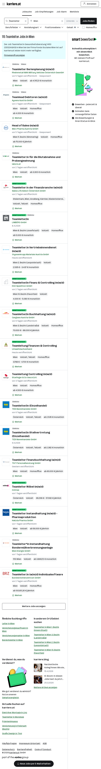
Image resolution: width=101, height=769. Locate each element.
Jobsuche (27, 11)
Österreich (18, 417)
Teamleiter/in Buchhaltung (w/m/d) (33, 314)
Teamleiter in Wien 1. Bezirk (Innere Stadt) (46, 628)
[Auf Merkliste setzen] (17, 85)
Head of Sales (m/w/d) (25, 125)
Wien (31, 37)
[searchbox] (16, 21)
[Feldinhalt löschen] (25, 21)
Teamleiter (12, 37)
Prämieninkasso (10, 721)
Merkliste (74, 11)
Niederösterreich (57, 199)
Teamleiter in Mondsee (13, 717)
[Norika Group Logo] (15, 758)
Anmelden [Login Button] (89, 3)
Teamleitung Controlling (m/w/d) (32, 374)
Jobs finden (89, 21)
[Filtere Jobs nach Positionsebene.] (56, 28)
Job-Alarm (62, 11)
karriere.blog (41, 659)
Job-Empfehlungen (44, 11)
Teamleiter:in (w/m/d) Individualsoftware (37, 574)
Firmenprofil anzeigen (14, 55)
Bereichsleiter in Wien (12, 640)
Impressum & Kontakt (29, 743)
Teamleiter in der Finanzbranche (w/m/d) (37, 187)
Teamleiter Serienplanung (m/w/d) (33, 69)
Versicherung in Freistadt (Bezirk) (14, 727)
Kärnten (44, 199)
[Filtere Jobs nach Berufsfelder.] (15, 28)
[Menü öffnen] (4, 4)
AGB (45, 743)
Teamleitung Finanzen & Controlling (34, 345)
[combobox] (16, 21)
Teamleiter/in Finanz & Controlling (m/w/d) (38, 282)
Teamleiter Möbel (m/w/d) (27, 486)
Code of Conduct (43, 749)
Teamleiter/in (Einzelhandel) (29, 405)
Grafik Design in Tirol (12, 733)
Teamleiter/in (20, 219)
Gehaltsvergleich (10, 697)
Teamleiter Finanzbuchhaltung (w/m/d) (36, 459)
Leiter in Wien (8, 623)
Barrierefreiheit (24, 749)
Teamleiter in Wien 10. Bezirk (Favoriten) (47, 651)
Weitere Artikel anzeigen (45, 687)
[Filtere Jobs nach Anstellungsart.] (34, 28)
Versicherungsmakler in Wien (16, 635)
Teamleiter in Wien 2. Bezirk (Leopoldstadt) (47, 644)
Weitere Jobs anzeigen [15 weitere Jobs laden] (34, 606)
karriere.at (8, 707)
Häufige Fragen (9, 743)
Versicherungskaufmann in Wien (15, 629)
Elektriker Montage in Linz (14, 712)
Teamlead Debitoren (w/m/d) (29, 97)
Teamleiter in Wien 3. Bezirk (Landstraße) (47, 636)
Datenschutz (8, 749)
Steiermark (18, 199)
